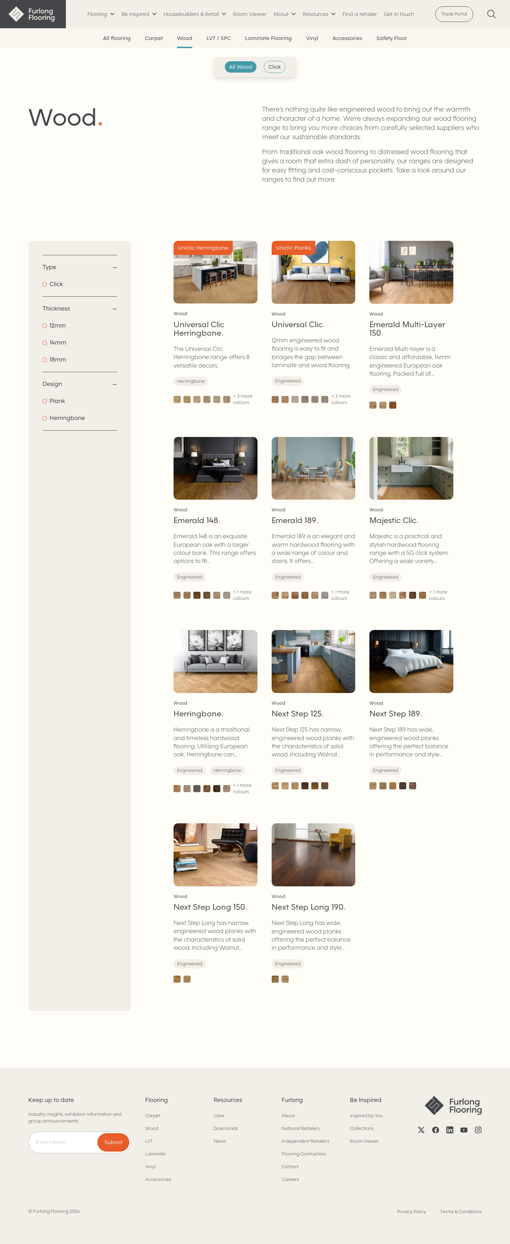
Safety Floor (391, 38)
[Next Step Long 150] (215, 903)
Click (274, 67)
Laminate (155, 1154)
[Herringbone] (215, 712)
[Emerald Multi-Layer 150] (411, 325)
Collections (362, 1128)
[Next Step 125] (314, 712)
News (220, 1141)
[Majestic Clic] (411, 519)
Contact (290, 1166)
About (288, 1115)
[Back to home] (33, 14)
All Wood (240, 67)
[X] (421, 1130)
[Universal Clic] (314, 325)
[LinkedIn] (449, 1130)
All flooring (117, 38)
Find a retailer (359, 14)
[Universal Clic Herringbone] (215, 325)
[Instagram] (478, 1130)
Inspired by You (366, 1115)
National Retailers (301, 1128)
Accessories (347, 38)
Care (219, 1115)
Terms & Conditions (461, 1211)
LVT (149, 1141)
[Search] (491, 14)
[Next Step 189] (411, 712)
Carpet (154, 38)
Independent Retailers (305, 1141)
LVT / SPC (218, 38)
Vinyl (312, 38)
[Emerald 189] (314, 519)
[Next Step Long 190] (314, 903)
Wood (184, 38)
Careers (290, 1179)
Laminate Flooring (268, 38)
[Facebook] (435, 1130)
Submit (113, 1142)
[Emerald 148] (215, 519)
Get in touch (399, 14)
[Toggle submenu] (100, 14)
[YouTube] (464, 1130)
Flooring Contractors (304, 1154)
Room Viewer (249, 14)
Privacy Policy (411, 1211)
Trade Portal (454, 14)
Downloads (226, 1128)
